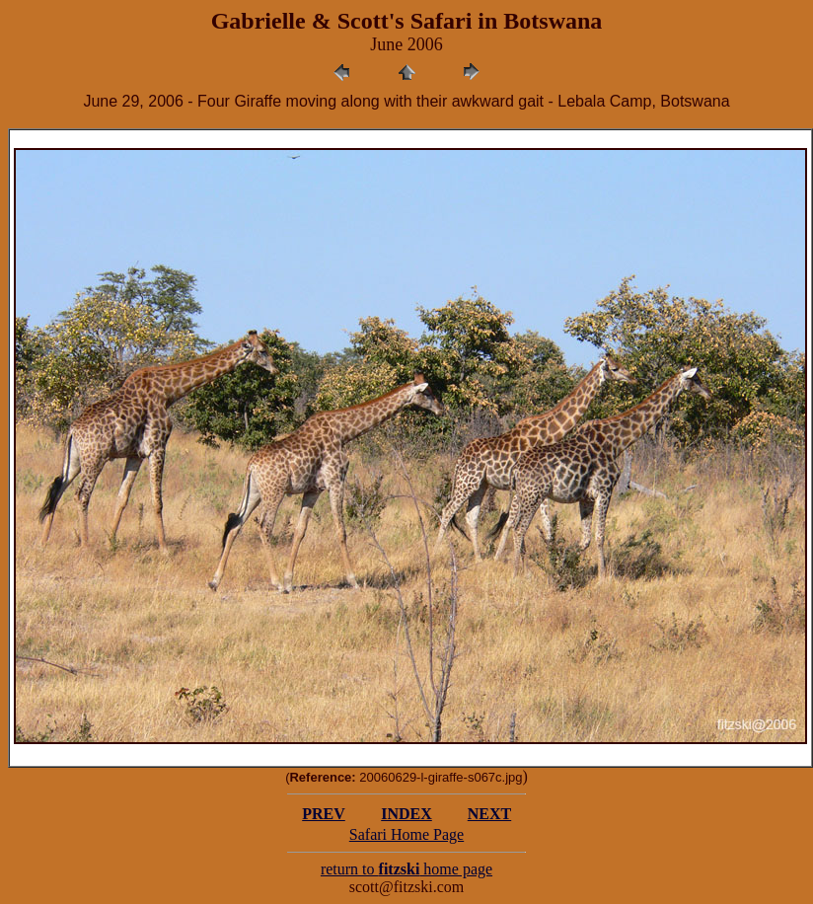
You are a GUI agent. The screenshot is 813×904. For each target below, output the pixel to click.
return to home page (406, 869)
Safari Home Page (406, 834)
